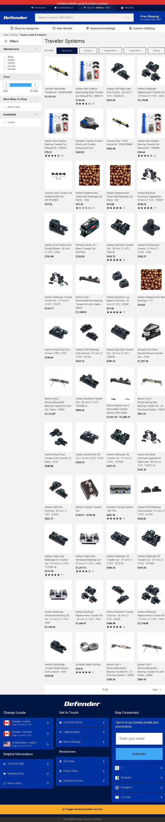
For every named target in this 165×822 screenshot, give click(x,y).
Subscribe (139, 754)
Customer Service (64, 7)
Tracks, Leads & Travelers (33, 35)
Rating (156, 50)
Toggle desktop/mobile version (82, 809)
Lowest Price (135, 50)
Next (157, 689)
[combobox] (84, 17)
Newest (88, 50)
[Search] (130, 17)
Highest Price (110, 50)
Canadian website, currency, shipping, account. (82, 2)
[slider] (6, 85)
